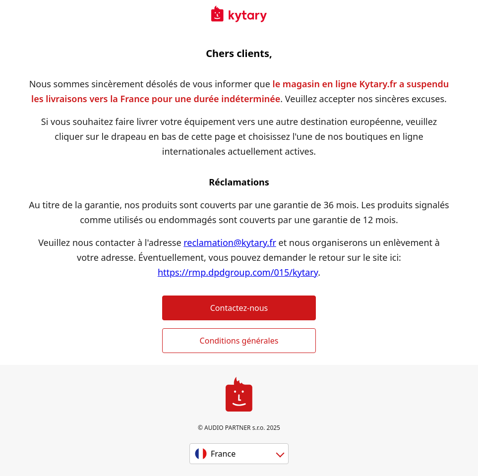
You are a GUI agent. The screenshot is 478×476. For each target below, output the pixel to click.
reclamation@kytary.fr (229, 242)
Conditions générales (239, 340)
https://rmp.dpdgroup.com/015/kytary (238, 272)
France (223, 453)
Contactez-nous (239, 307)
